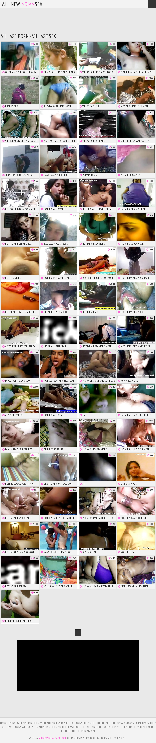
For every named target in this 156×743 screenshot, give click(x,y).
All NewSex (22, 4)
